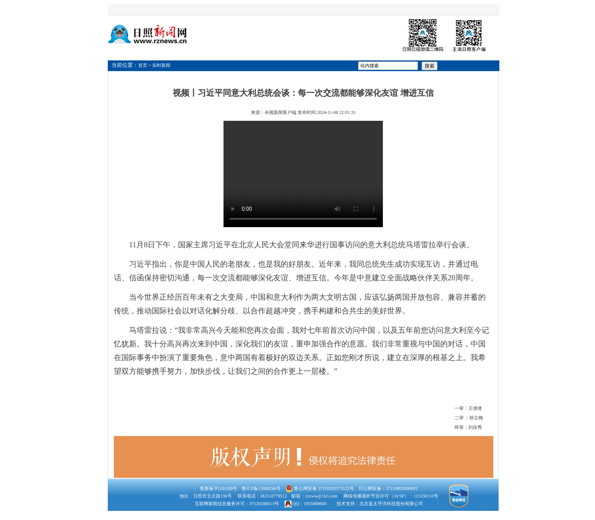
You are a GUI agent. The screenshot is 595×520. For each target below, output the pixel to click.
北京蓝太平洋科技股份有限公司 (391, 503)
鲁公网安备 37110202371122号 (319, 488)
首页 (142, 65)
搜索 (429, 66)
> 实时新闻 (160, 65)
